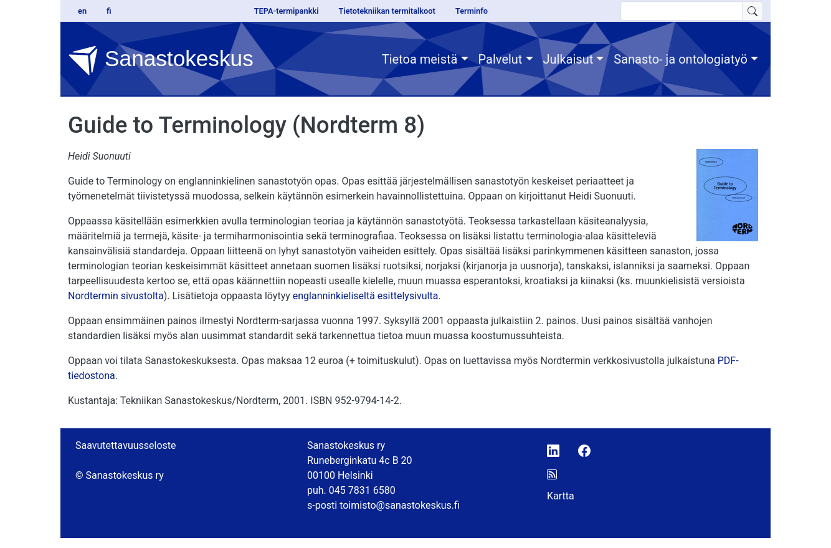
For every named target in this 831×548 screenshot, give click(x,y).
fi (109, 11)
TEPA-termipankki (286, 11)
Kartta (560, 496)
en (82, 11)
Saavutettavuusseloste (125, 445)
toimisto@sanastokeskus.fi (400, 505)
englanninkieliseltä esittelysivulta (366, 296)
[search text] (681, 11)
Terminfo (471, 11)
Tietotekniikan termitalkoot (386, 11)
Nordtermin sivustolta (116, 296)
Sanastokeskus (161, 60)
